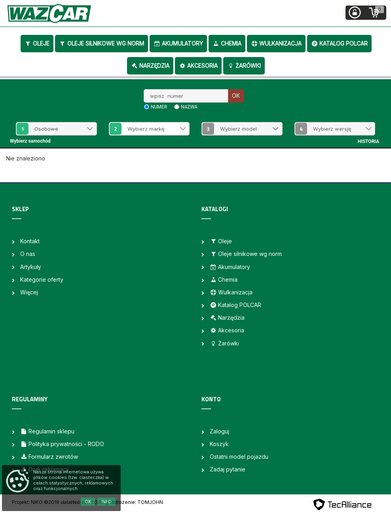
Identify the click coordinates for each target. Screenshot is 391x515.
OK (236, 95)
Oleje (37, 43)
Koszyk (219, 444)
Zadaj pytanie (227, 469)
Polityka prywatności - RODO (62, 444)
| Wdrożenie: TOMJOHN (135, 502)
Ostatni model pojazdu (239, 456)
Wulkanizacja (276, 43)
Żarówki (244, 65)
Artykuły (30, 266)
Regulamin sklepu (47, 431)
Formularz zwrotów (49, 456)
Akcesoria (198, 65)
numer (159, 107)
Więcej (29, 292)
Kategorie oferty (41, 279)
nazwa (189, 107)
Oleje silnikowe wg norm (101, 43)
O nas (27, 253)
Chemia (227, 43)
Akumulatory (178, 43)
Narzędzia (150, 65)
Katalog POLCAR (339, 43)
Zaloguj (219, 431)
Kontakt (30, 241)
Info (106, 501)
